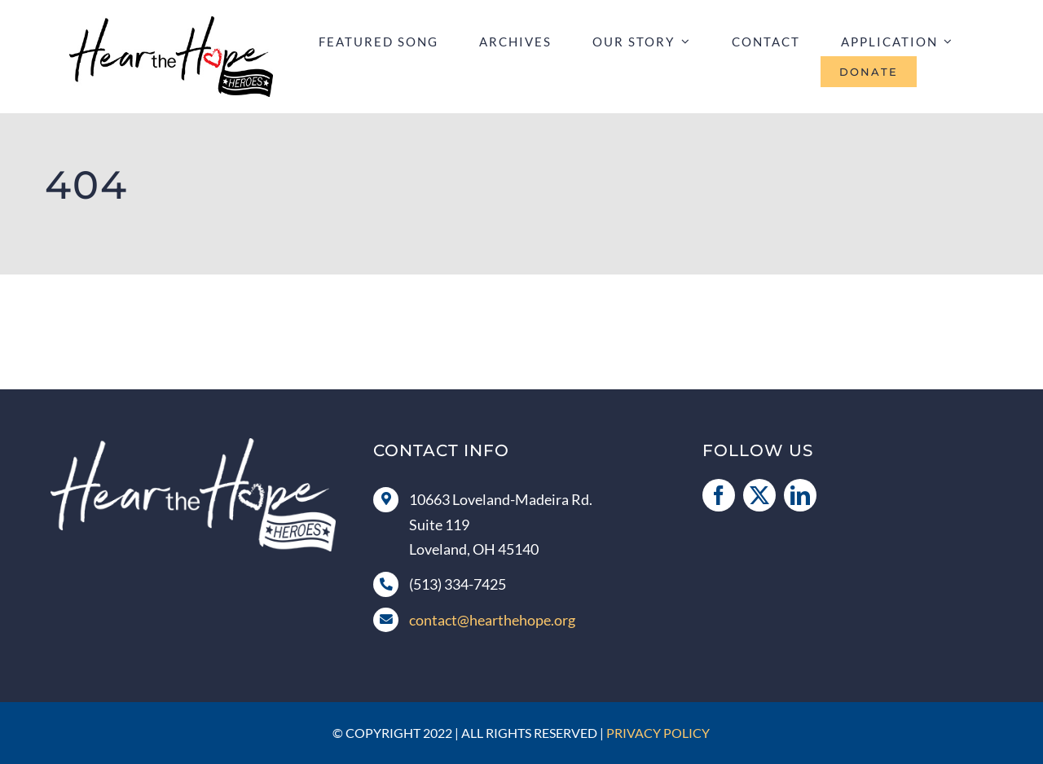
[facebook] (718, 495)
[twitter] (759, 495)
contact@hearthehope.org (492, 620)
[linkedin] (800, 495)
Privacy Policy (658, 732)
